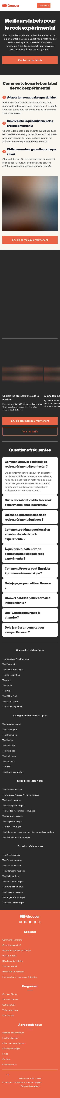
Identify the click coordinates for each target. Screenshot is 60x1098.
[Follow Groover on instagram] (20, 922)
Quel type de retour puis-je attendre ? (30, 615)
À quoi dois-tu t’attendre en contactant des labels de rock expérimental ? (30, 553)
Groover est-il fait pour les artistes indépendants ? (30, 600)
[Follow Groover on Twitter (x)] (39, 922)
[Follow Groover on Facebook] (25, 922)
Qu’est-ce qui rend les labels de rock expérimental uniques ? (30, 517)
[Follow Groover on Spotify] (35, 922)
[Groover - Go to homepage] (30, 916)
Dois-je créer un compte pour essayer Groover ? (30, 629)
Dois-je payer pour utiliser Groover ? (30, 585)
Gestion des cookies (30, 1086)
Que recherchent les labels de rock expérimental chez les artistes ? (30, 502)
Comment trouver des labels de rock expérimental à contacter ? (30, 464)
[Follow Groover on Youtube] (30, 922)
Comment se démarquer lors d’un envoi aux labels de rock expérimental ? (30, 534)
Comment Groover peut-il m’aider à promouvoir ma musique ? (30, 570)
